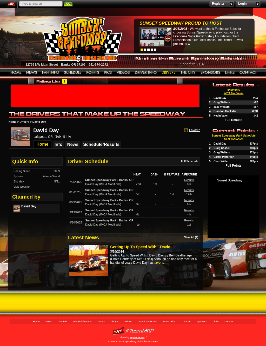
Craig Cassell (222, 148)
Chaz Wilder (221, 161)
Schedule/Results (73, 73)
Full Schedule (189, 161)
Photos (108, 73)
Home (16, 73)
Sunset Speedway (229, 180)
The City (188, 73)
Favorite (191, 130)
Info (59, 144)
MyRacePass (133, 331)
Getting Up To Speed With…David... (142, 247)
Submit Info (63, 136)
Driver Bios (169, 73)
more (160, 262)
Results (189, 179)
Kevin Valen (221, 115)
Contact (248, 73)
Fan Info (50, 73)
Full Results (233, 120)
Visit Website (22, 186)
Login (248, 4)
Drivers (24, 121)
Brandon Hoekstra (225, 111)
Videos (123, 73)
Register (222, 4)
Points (93, 73)
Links (230, 73)
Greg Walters (222, 102)
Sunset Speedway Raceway (69, 39)
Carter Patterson (224, 156)
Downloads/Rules (146, 73)
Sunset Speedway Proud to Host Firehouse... (180, 24)
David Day (220, 98)
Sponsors (210, 73)
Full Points (233, 165)
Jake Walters (222, 106)
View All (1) (191, 237)
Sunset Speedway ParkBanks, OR (109, 179)
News (31, 73)
